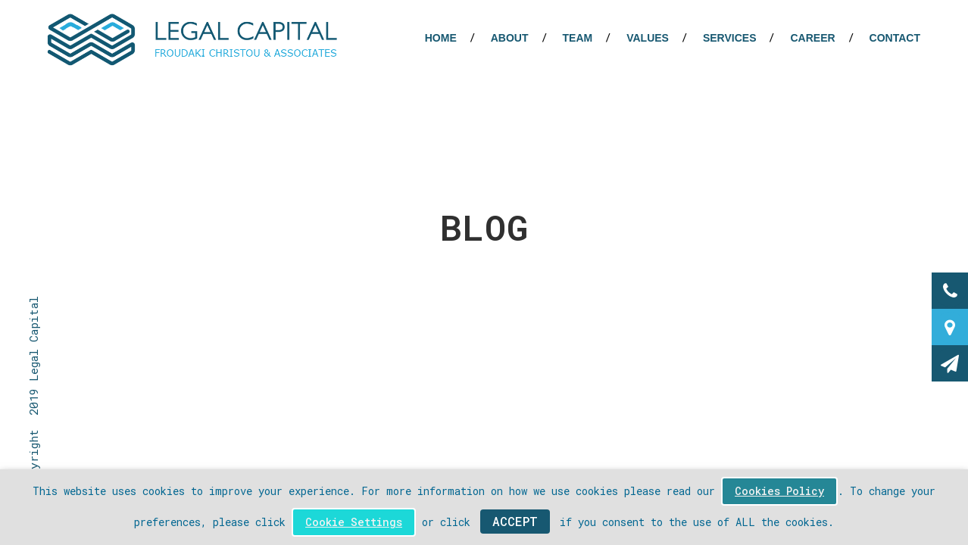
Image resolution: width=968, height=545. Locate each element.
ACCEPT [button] (515, 521)
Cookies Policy (779, 491)
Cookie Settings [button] (353, 522)
